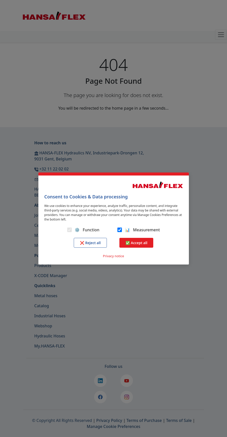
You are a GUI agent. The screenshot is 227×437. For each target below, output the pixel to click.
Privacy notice (113, 256)
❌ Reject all (90, 242)
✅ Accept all (136, 242)
